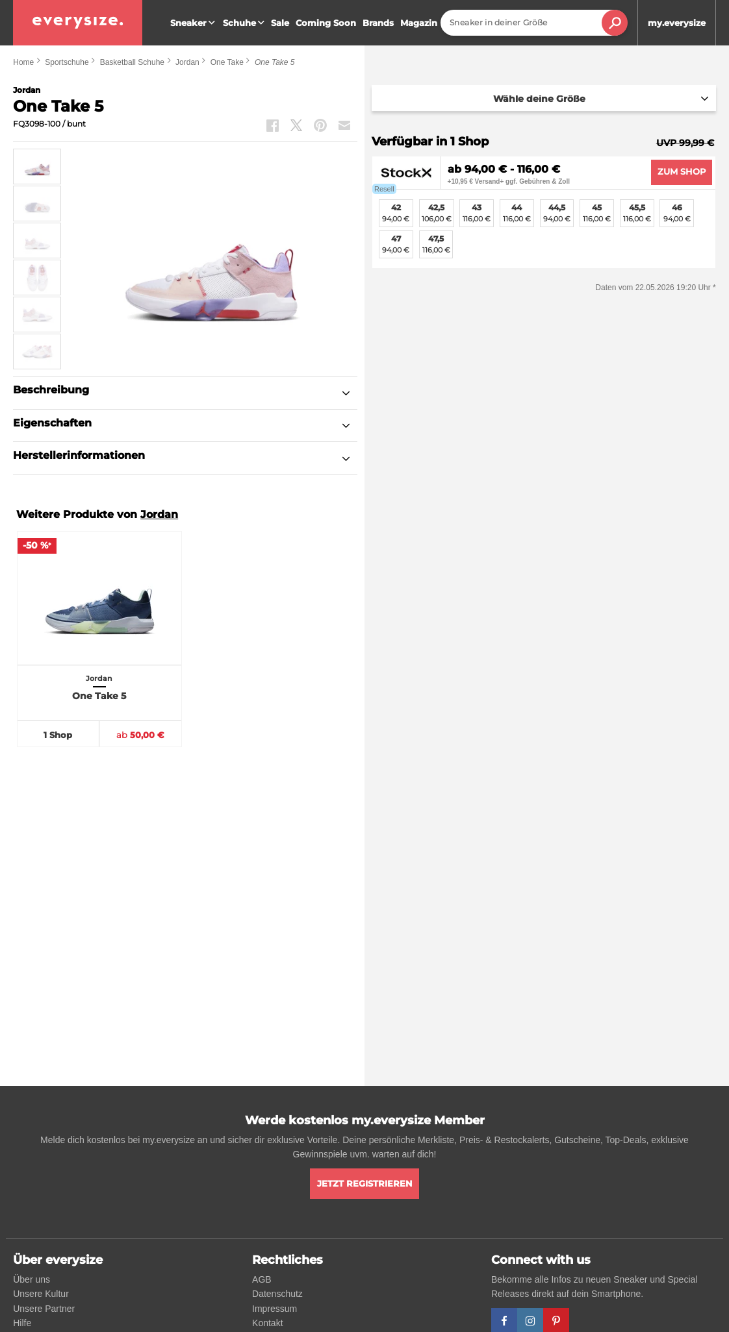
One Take (227, 62)
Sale (280, 23)
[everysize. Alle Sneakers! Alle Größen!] (77, 22)
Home (23, 62)
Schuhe (245, 22)
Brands (378, 23)
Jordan (187, 62)
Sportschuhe (66, 62)
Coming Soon (326, 23)
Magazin (418, 23)
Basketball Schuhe (132, 62)
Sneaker (194, 22)
